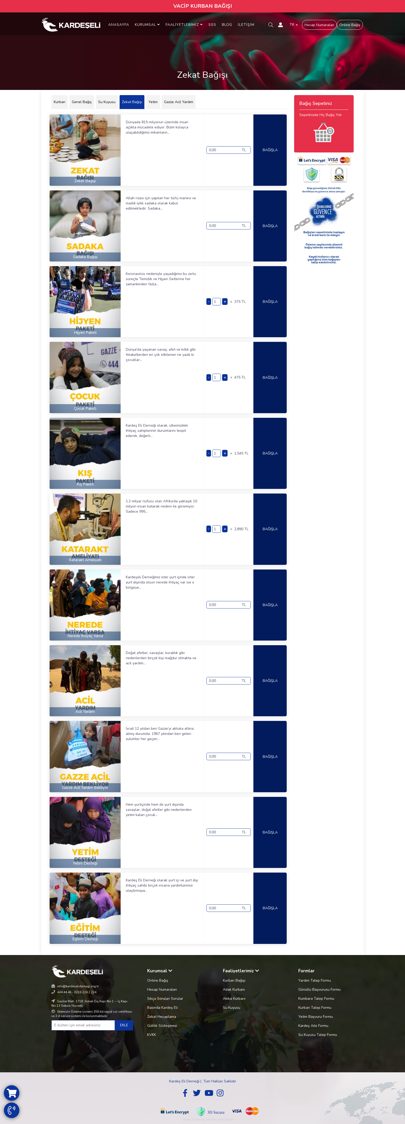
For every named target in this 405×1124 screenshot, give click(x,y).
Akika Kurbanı (234, 998)
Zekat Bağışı (85, 180)
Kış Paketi (85, 484)
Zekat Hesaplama (161, 1016)
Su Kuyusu (231, 1007)
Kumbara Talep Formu (316, 998)
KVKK (151, 1034)
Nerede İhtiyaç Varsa (85, 635)
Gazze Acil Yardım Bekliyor (85, 787)
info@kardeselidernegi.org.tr (78, 986)
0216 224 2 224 (85, 992)
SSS (212, 24)
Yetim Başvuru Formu (315, 1016)
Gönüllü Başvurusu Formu (319, 989)
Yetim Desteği (85, 863)
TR (294, 24)
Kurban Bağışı (234, 980)
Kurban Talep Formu (314, 1007)
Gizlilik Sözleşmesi (162, 1025)
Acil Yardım (85, 711)
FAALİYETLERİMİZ (184, 24)
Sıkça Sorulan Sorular (165, 998)
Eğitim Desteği (85, 939)
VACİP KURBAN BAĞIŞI (202, 6)
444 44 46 (64, 992)
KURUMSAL (147, 24)
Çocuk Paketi (85, 408)
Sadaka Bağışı (85, 256)
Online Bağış (349, 24)
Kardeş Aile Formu (313, 1025)
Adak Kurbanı (234, 989)
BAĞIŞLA (270, 150)
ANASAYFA (118, 24)
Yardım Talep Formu (314, 980)
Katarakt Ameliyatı (85, 560)
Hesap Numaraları (319, 24)
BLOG (227, 24)
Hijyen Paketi (85, 332)
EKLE (124, 1025)
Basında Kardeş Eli (162, 1007)
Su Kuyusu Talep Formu (317, 1034)
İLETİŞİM (246, 24)
